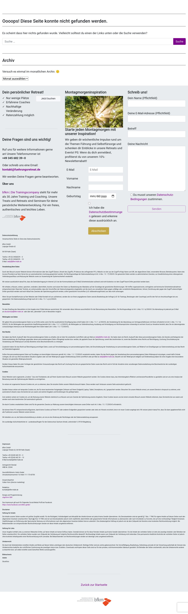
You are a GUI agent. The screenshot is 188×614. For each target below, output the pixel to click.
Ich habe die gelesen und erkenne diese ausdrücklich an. (105, 214)
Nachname (73, 187)
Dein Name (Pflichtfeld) (157, 101)
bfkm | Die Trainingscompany (20, 192)
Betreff (157, 132)
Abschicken (98, 231)
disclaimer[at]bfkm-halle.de (13, 312)
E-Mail (70, 169)
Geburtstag (74, 196)
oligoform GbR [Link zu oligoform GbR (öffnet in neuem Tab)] (7, 497)
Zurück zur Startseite (94, 584)
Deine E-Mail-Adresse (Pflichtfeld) (157, 117)
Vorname (72, 178)
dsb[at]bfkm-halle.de (14, 261)
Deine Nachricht (157, 166)
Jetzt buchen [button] (48, 98)
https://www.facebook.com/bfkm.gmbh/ (16, 505)
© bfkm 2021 (94, 601)
